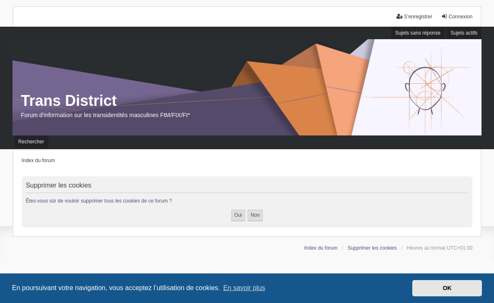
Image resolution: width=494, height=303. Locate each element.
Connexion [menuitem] (456, 16)
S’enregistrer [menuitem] (414, 16)
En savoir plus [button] (244, 287)
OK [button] (447, 288)
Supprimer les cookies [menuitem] (372, 248)
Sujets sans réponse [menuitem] (418, 33)
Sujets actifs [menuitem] (464, 33)
